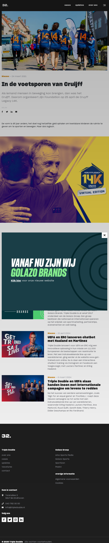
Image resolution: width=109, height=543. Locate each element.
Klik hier (16, 280)
